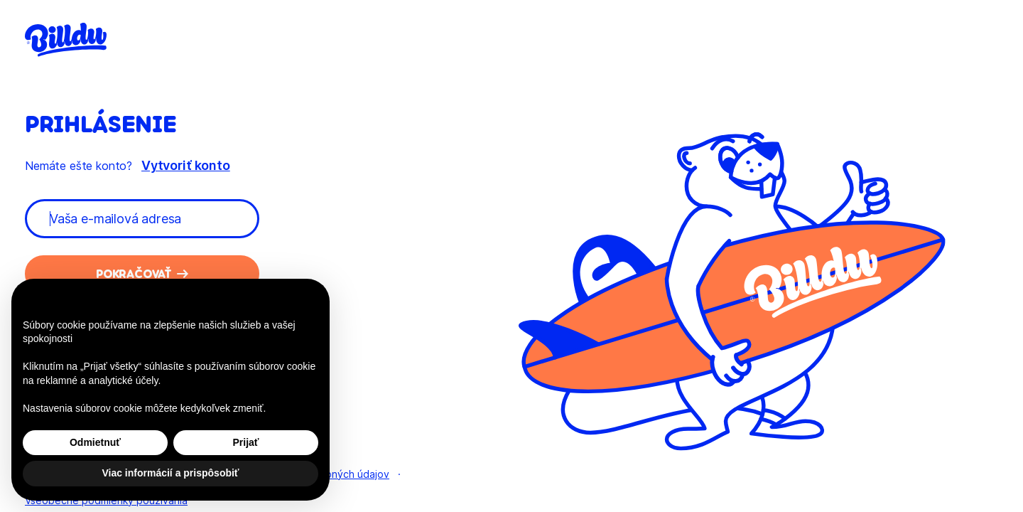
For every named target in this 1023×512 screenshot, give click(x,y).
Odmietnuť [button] (95, 442)
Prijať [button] (245, 442)
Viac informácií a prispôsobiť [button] (170, 473)
